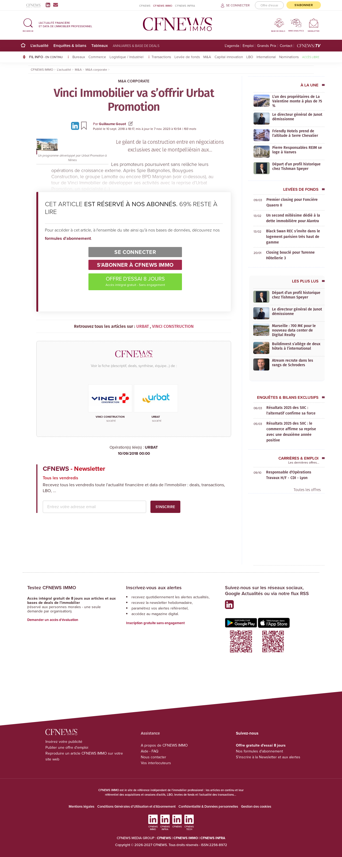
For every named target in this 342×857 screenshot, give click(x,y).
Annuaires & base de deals (136, 45)
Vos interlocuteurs (156, 763)
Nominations (289, 56)
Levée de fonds (187, 56)
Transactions (161, 56)
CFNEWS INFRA (185, 6)
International (266, 56)
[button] (28, 24)
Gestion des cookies (256, 806)
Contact (286, 45)
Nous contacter (153, 757)
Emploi (248, 45)
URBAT (133, 450)
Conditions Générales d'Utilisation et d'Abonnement (136, 806)
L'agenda (232, 45)
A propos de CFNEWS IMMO (164, 745)
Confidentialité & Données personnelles (208, 806)
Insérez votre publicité (63, 741)
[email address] (94, 507)
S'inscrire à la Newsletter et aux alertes (268, 757)
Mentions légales (81, 806)
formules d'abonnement (68, 238)
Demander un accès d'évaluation (52, 619)
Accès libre (310, 57)
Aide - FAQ (149, 751)
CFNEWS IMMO (162, 6)
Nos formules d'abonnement (259, 751)
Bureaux (78, 56)
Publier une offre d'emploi (66, 747)
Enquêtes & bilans (69, 45)
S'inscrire (165, 506)
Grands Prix (266, 45)
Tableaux (99, 45)
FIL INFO (49, 56)
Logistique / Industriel (127, 56)
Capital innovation (229, 56)
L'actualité (39, 45)
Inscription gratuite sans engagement (155, 622)
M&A (207, 56)
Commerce (97, 56)
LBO (249, 56)
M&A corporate (133, 81)
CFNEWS (144, 6)
